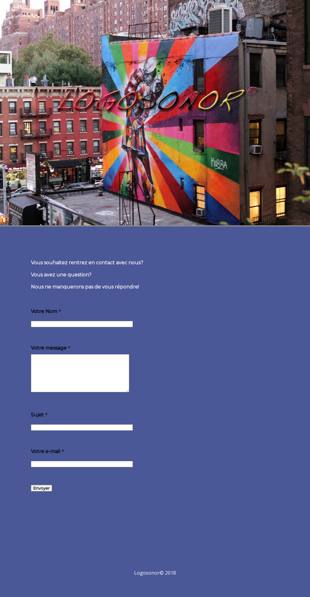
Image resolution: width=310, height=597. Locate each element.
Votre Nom (44, 311)
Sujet (37, 422)
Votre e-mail (45, 459)
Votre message (49, 348)
